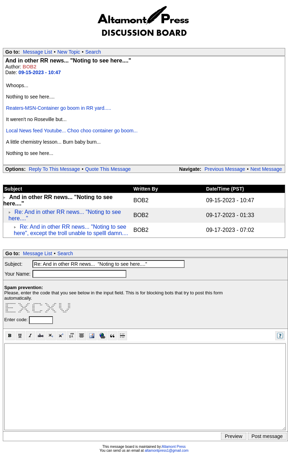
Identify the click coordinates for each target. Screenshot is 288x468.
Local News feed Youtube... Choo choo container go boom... (72, 130)
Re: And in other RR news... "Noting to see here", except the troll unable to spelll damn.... (71, 230)
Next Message (266, 169)
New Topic (69, 52)
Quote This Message (108, 169)
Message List (37, 52)
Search (93, 52)
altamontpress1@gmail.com (166, 450)
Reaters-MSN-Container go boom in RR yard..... (58, 108)
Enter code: (16, 319)
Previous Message (224, 169)
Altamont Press (174, 447)
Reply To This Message (54, 169)
